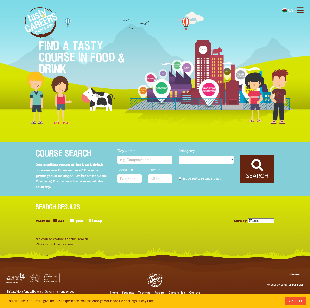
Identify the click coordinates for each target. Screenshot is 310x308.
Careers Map (177, 292)
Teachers (144, 292)
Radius (154, 170)
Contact (194, 292)
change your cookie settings (114, 301)
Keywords (126, 151)
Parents (159, 292)
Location (125, 170)
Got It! (295, 301)
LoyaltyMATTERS (292, 284)
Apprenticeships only (200, 178)
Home (114, 292)
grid (76, 221)
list (58, 221)
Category (187, 151)
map (95, 221)
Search (257, 169)
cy (288, 10)
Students (128, 292)
